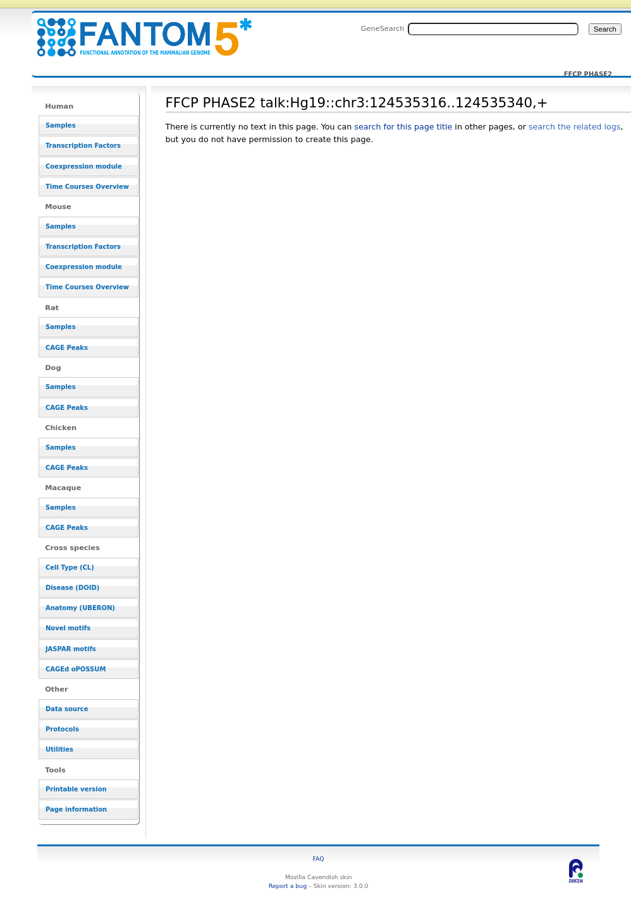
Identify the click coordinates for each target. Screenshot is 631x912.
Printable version (76, 789)
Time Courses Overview (87, 186)
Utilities (59, 749)
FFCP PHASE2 (588, 74)
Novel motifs (68, 628)
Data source (67, 708)
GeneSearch (383, 28)
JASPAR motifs (71, 648)
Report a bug (288, 885)
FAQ (318, 858)
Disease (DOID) (72, 587)
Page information (76, 809)
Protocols (62, 729)
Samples (61, 125)
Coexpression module (84, 166)
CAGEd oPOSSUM (76, 669)
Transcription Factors (83, 145)
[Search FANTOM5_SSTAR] (493, 29)
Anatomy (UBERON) (80, 607)
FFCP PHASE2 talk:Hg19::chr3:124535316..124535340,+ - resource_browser (136, 30)
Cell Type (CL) (70, 567)
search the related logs (575, 126)
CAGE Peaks (67, 347)
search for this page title (403, 126)
